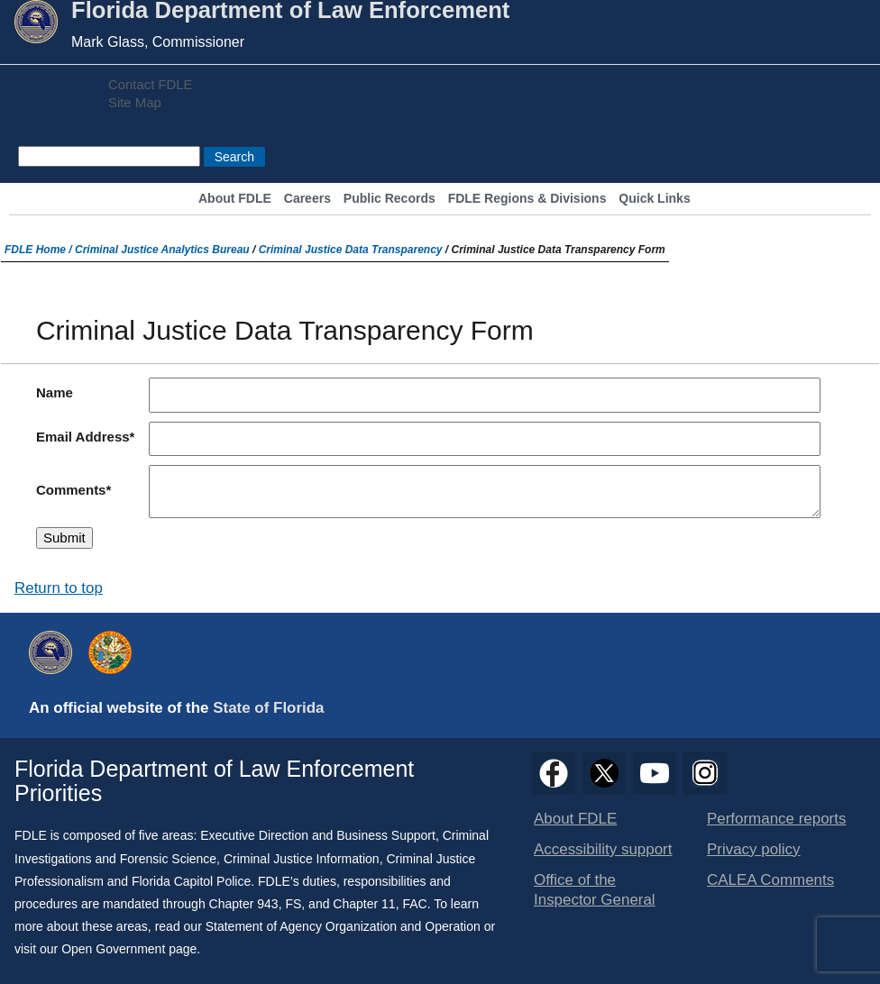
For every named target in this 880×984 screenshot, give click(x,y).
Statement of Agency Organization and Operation (343, 926)
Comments (71, 489)
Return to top (58, 588)
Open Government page (129, 949)
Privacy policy (754, 849)
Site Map (134, 103)
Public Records (389, 198)
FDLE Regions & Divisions (527, 198)
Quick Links (654, 198)
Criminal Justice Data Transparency (351, 249)
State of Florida (268, 707)
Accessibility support (603, 849)
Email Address (83, 436)
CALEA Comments (770, 879)
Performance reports (776, 818)
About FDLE (234, 198)
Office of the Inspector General (594, 889)
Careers (307, 198)
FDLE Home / (40, 249)
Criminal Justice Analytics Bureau (162, 249)
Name (54, 392)
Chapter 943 (244, 904)
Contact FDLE (150, 84)
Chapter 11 (364, 904)
